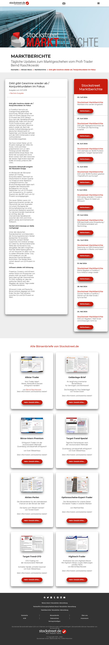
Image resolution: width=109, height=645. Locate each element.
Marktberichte (40, 70)
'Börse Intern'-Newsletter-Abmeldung (55, 603)
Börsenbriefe (54, 615)
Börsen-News (26, 70)
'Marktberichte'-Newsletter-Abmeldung (54, 610)
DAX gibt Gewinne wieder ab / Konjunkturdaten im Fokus (72, 70)
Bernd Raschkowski (33, 390)
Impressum (84, 618)
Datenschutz (54, 618)
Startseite (15, 70)
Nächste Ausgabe (17, 93)
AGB (24, 618)
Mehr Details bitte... (32, 402)
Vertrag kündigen (54, 621)
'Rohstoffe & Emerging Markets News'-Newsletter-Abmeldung (54, 606)
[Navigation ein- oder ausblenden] (98, 3)
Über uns (85, 615)
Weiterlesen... (85, 111)
